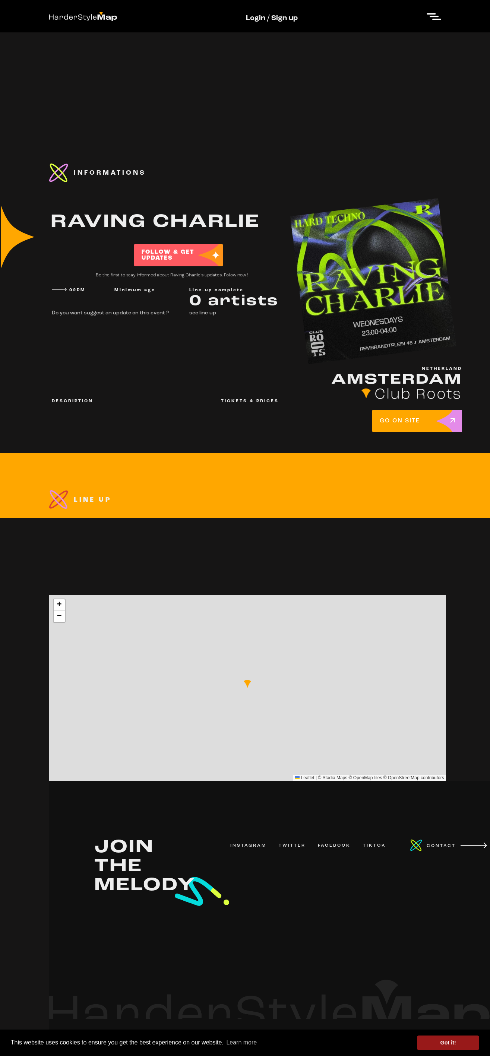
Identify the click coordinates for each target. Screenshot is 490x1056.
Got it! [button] (448, 1043)
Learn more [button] (241, 1042)
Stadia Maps (335, 777)
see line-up (202, 313)
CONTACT (441, 846)
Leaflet (304, 777)
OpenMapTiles (367, 777)
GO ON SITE (400, 421)
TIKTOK (374, 845)
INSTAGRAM (248, 845)
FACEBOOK (334, 845)
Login (255, 18)
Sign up (284, 18)
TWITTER (292, 845)
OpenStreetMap (404, 777)
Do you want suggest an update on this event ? (110, 313)
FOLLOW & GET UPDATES (168, 255)
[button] (247, 684)
